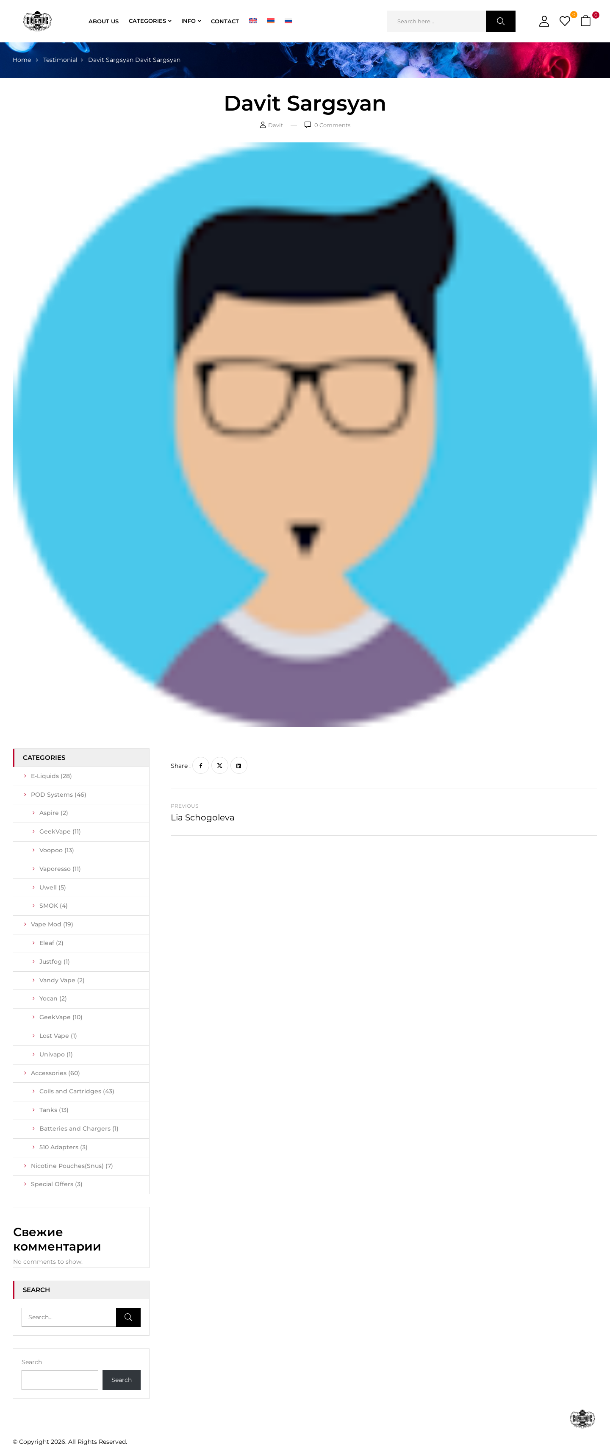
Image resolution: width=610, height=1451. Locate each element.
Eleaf (51, 943)
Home (22, 60)
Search (32, 1362)
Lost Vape (58, 1036)
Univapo (56, 1054)
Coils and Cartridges (76, 1091)
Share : (181, 766)
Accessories (55, 1073)
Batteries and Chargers (79, 1128)
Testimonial (60, 60)
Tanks (54, 1110)
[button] (586, 21)
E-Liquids (51, 776)
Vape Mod (52, 924)
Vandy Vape (62, 980)
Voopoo (56, 850)
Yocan (53, 998)
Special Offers (57, 1184)
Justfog (54, 961)
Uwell (52, 887)
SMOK (53, 905)
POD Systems (58, 794)
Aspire (53, 813)
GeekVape (60, 831)
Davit (275, 125)
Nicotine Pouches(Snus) (72, 1166)
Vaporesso (60, 869)
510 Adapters (63, 1147)
